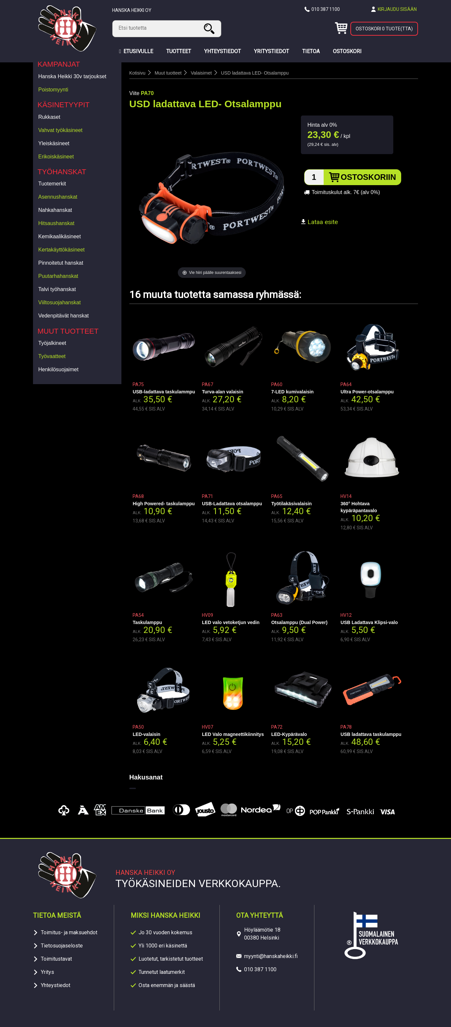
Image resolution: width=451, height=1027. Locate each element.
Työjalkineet (52, 343)
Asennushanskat (57, 197)
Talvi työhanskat (57, 289)
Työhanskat (62, 172)
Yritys (47, 972)
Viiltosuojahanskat (59, 302)
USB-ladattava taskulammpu (164, 391)
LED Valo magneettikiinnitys (233, 734)
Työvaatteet (52, 356)
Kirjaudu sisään (397, 9)
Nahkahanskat (55, 210)
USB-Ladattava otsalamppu (232, 503)
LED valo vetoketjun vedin (230, 622)
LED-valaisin (146, 734)
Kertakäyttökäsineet (61, 249)
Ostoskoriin (368, 177)
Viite (134, 93)
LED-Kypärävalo (289, 734)
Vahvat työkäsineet (60, 130)
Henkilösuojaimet (58, 369)
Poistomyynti (53, 89)
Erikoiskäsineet (56, 156)
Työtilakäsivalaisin (291, 503)
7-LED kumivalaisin (292, 391)
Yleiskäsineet (53, 143)
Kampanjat (59, 64)
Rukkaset (49, 117)
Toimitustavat (56, 959)
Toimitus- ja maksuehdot (69, 932)
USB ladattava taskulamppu (370, 734)
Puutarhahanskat (58, 276)
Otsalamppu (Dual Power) (299, 622)
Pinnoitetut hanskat (60, 263)
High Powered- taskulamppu (164, 503)
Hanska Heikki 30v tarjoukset (72, 76)
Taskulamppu (147, 622)
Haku (210, 28)
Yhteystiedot (55, 985)
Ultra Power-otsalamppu (367, 391)
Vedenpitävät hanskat (63, 315)
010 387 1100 (325, 9)
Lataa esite (319, 222)
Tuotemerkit (52, 183)
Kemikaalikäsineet (59, 236)
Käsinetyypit (64, 105)
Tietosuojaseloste (62, 946)
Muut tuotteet (68, 331)
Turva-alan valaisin (222, 391)
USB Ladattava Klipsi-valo (369, 622)
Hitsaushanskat (56, 223)
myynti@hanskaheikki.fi (271, 956)
